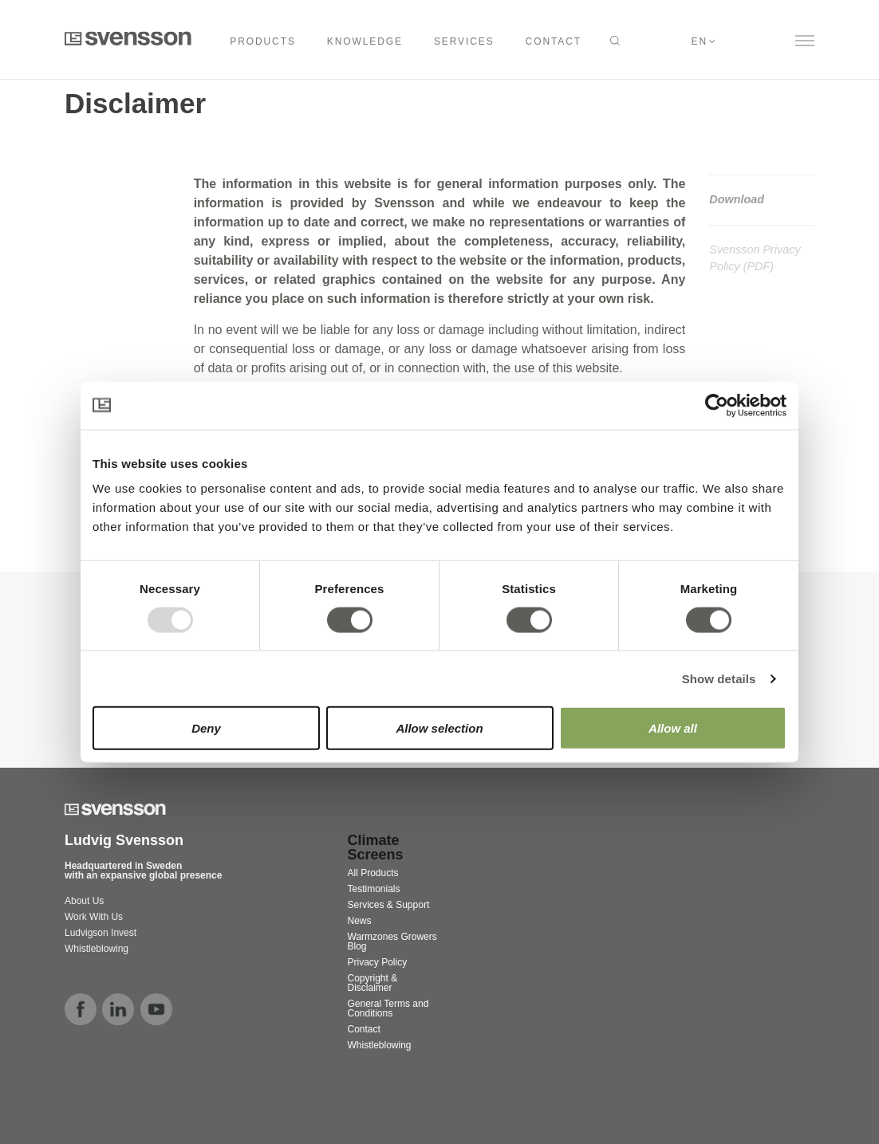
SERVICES (464, 41)
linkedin (118, 1009)
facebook (81, 1009)
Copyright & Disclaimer (373, 983)
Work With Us (94, 916)
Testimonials (374, 888)
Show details (719, 678)
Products (263, 41)
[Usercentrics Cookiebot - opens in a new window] (716, 405)
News (360, 920)
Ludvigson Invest (102, 932)
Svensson (128, 38)
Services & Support (389, 904)
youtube (156, 1009)
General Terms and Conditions (388, 1008)
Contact (364, 1029)
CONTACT (553, 41)
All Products (373, 873)
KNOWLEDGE (365, 41)
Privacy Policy (378, 962)
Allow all (672, 728)
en (700, 41)
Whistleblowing (96, 948)
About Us (84, 900)
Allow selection (439, 728)
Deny (206, 728)
